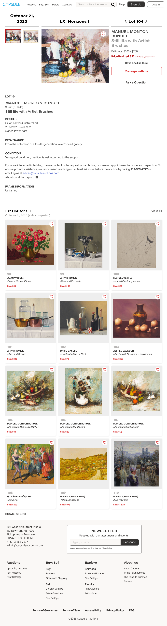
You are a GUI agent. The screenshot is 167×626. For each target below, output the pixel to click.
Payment (50, 573)
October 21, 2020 (22, 18)
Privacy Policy (107, 548)
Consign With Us (54, 588)
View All (156, 211)
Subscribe (130, 542)
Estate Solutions (54, 593)
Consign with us (136, 71)
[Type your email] (95, 542)
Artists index (91, 593)
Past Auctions (92, 588)
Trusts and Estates (94, 573)
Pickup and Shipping (56, 578)
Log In (156, 4)
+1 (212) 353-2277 (17, 542)
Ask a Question (136, 82)
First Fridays (52, 598)
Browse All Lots (15, 514)
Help (122, 4)
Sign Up (136, 4)
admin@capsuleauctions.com (41, 173)
